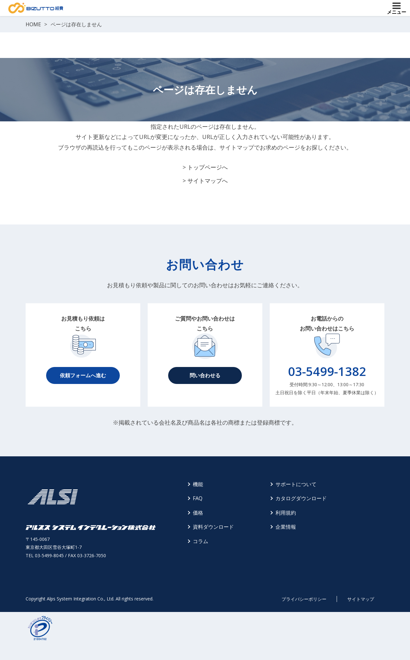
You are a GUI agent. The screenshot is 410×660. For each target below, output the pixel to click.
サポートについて (295, 484)
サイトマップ (360, 599)
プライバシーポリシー (304, 599)
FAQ (197, 498)
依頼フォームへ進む (83, 375)
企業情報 (285, 526)
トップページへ (207, 167)
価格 (198, 512)
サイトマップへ (207, 180)
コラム (200, 541)
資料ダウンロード (213, 526)
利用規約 (285, 512)
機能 (198, 484)
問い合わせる (205, 375)
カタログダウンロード (301, 498)
